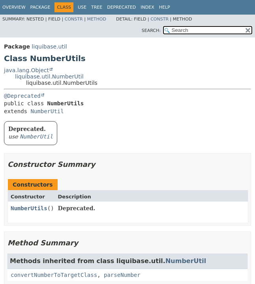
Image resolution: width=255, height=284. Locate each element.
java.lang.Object (26, 70)
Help (164, 7)
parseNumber (122, 275)
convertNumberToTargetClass (54, 275)
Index (147, 7)
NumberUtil (47, 111)
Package (40, 7)
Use (82, 7)
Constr (74, 19)
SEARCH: (151, 30)
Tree (96, 7)
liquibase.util (49, 46)
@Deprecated (22, 96)
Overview (14, 7)
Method (96, 19)
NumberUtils (29, 208)
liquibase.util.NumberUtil (49, 76)
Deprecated (121, 7)
